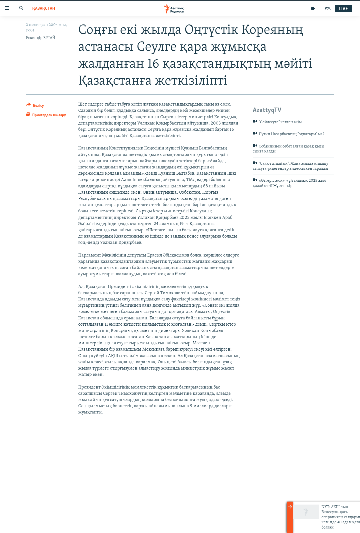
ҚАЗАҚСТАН (43, 8)
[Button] (35, 106)
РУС (328, 8)
